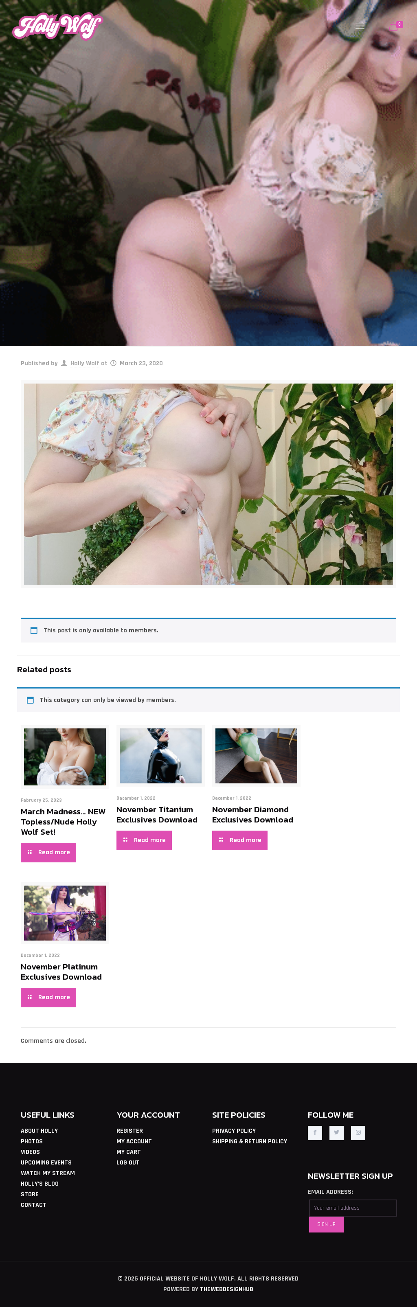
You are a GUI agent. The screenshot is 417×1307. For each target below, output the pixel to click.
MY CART (128, 1152)
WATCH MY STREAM (48, 1173)
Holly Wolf (84, 363)
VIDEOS (30, 1152)
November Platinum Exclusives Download (61, 971)
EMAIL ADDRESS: (330, 1192)
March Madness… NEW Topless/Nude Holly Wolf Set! (63, 821)
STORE (30, 1194)
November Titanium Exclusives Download (157, 814)
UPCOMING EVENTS (46, 1162)
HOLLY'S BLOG (40, 1184)
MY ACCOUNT (134, 1141)
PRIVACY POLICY (234, 1131)
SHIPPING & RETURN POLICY (249, 1141)
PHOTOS (32, 1141)
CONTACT (33, 1205)
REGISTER (129, 1131)
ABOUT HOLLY (39, 1131)
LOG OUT (128, 1162)
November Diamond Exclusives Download (252, 814)
